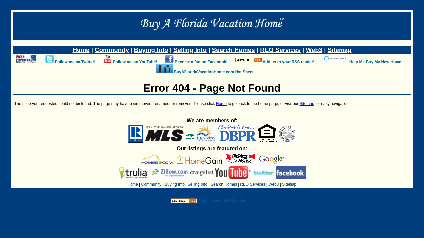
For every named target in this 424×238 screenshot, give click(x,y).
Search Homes (233, 49)
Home (81, 49)
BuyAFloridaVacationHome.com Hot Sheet (213, 72)
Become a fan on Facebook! (201, 62)
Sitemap (340, 49)
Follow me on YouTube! (135, 62)
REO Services (280, 49)
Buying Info (151, 49)
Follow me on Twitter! (75, 62)
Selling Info (190, 49)
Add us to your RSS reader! (289, 62)
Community (112, 49)
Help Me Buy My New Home (375, 62)
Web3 (314, 49)
